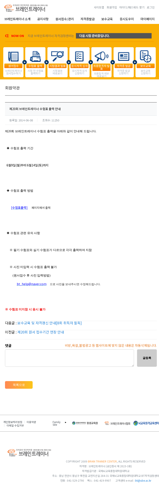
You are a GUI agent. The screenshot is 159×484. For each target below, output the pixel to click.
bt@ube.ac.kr (143, 480)
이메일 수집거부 (15, 425)
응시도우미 (127, 19)
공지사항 (43, 19)
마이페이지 (148, 19)
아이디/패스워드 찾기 (131, 7)
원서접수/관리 (64, 19)
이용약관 (31, 422)
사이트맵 (99, 7)
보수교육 (107, 19)
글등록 (147, 358)
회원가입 (112, 7)
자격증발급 (87, 19)
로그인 (151, 7)
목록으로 (19, 385)
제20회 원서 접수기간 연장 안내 (40, 332)
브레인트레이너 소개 (17, 19)
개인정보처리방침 (12, 422)
